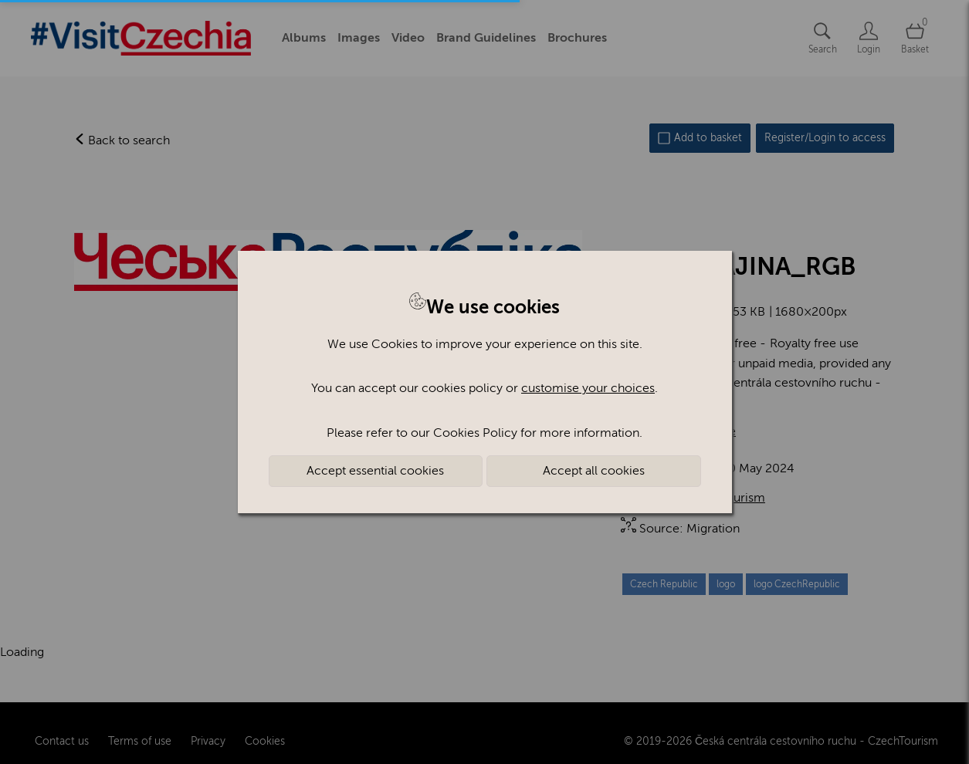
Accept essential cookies (375, 471)
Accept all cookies (594, 471)
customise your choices (588, 388)
